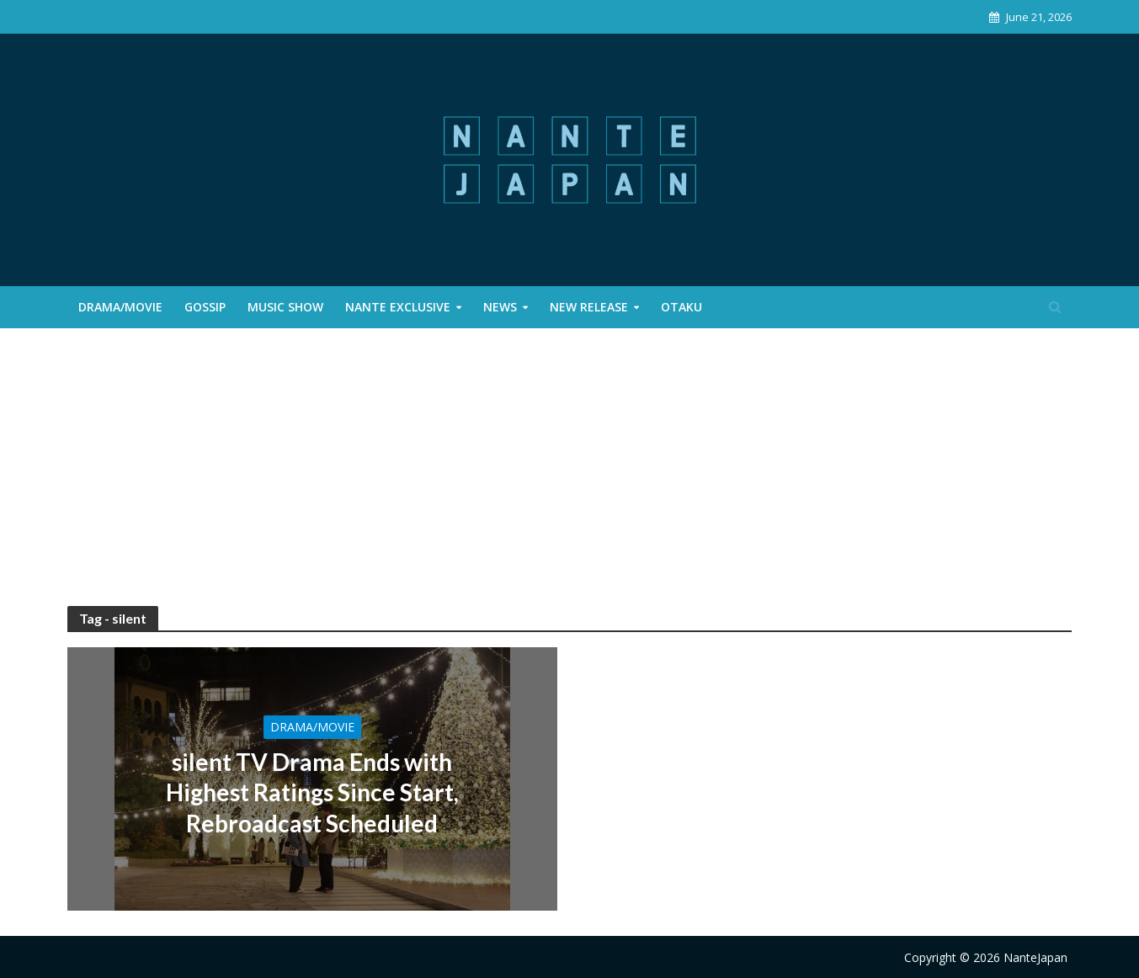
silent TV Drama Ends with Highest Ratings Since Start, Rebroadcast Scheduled (312, 792)
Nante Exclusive (397, 307)
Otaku (681, 307)
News (500, 307)
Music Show (285, 307)
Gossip (205, 307)
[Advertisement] (570, 480)
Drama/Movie (120, 307)
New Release (589, 307)
